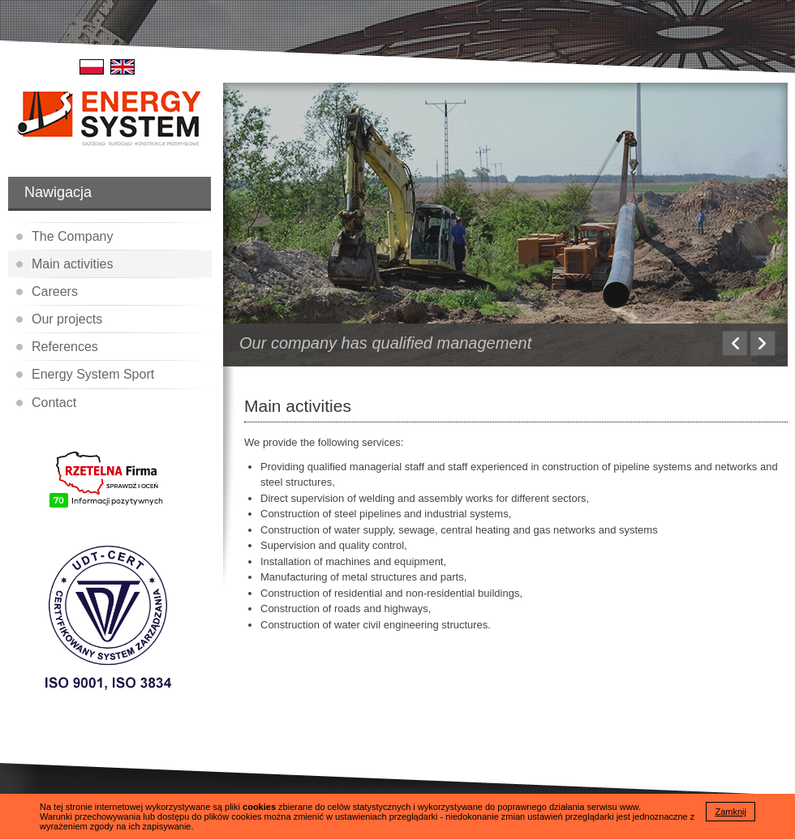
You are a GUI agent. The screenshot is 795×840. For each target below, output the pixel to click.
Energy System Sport (93, 374)
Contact (54, 402)
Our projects (67, 319)
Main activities (72, 264)
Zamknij (730, 811)
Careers (55, 291)
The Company (73, 236)
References (65, 347)
